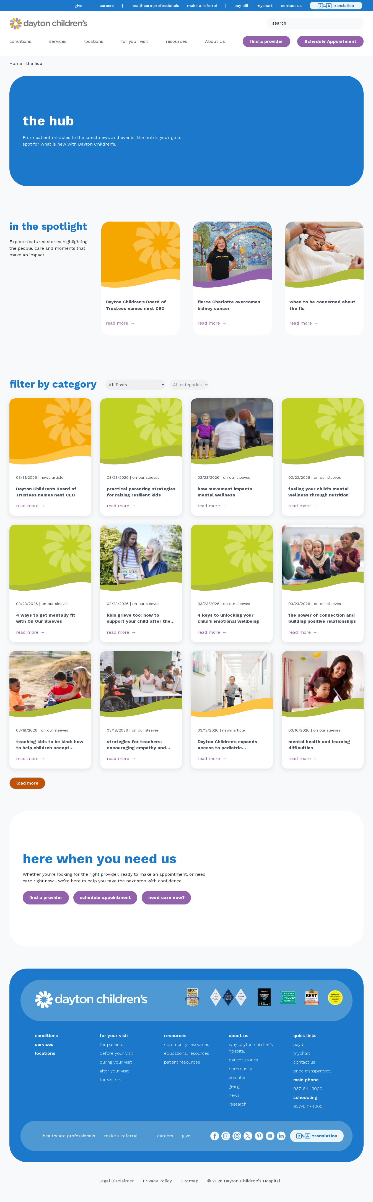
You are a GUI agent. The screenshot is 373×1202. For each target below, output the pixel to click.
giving (234, 1086)
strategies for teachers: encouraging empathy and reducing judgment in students (136, 745)
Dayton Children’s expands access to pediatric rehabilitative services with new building (228, 745)
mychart (265, 5)
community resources (186, 1044)
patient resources (182, 1062)
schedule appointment (105, 897)
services (57, 41)
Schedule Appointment (330, 41)
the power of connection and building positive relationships (322, 618)
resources (176, 41)
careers (107, 5)
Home (15, 63)
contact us (291, 5)
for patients (111, 1044)
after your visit (114, 1071)
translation (336, 6)
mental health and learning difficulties (319, 744)
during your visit (116, 1062)
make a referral (202, 5)
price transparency (312, 1071)
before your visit (116, 1053)
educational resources (186, 1053)
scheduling (305, 1097)
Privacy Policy (157, 1180)
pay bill (241, 5)
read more (117, 323)
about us (238, 1035)
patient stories (243, 1059)
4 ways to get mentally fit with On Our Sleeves (45, 618)
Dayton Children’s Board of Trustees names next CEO (46, 492)
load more (27, 783)
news (234, 1095)
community (240, 1068)
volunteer (238, 1077)
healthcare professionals (155, 5)
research (238, 1104)
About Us (215, 41)
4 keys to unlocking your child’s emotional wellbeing (228, 618)
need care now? (166, 897)
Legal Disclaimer (116, 1180)
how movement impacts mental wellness (225, 492)
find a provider (266, 41)
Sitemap (189, 1180)
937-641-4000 (308, 1106)
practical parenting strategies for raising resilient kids (141, 492)
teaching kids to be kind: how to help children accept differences (49, 745)
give (78, 5)
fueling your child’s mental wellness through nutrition (318, 492)
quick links (305, 1035)
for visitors (110, 1079)
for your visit (134, 41)
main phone (306, 1079)
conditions (20, 41)
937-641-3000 (307, 1088)
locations (93, 41)
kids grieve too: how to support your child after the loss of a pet (138, 618)
